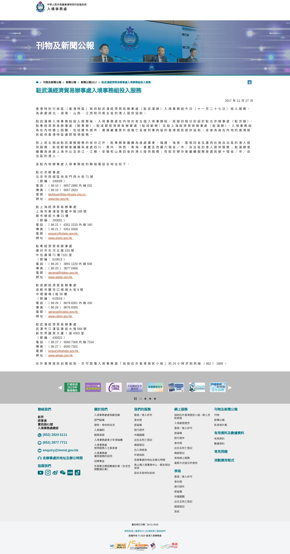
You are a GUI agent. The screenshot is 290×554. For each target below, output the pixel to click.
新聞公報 (71, 82)
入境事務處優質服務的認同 (103, 455)
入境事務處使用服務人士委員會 (105, 446)
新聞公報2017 (89, 82)
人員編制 (99, 429)
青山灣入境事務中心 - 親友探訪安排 (152, 466)
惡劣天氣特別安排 (144, 472)
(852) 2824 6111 (52, 435)
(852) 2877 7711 (52, 443)
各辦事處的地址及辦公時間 (60, 458)
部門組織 (99, 419)
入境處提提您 (182, 423)
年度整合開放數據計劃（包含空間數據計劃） (112, 468)
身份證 (138, 419)
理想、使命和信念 (104, 424)
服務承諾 (99, 434)
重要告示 (139, 531)
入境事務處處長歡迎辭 (107, 415)
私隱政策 (150, 531)
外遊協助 (139, 454)
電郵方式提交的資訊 (186, 463)
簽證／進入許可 (143, 415)
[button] (60, 388)
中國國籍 (139, 434)
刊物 (216, 415)
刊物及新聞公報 (52, 82)
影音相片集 (220, 424)
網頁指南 (128, 531)
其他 (176, 511)
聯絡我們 (161, 531)
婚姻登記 (139, 444)
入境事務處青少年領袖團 (108, 439)
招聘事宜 (99, 461)
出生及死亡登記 (143, 439)
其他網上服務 (182, 458)
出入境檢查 (140, 449)
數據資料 (219, 443)
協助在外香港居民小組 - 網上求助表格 (192, 417)
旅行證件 (139, 429)
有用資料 (219, 438)
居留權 (138, 424)
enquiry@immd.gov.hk (58, 450)
